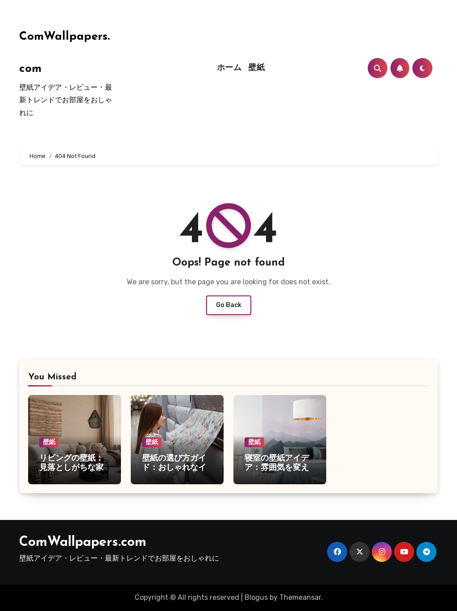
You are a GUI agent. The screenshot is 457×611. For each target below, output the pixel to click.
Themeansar (300, 597)
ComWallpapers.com (82, 542)
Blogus (256, 597)
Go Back (228, 305)
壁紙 (256, 68)
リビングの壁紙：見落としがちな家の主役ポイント (71, 468)
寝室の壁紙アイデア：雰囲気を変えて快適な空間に (277, 468)
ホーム (229, 68)
